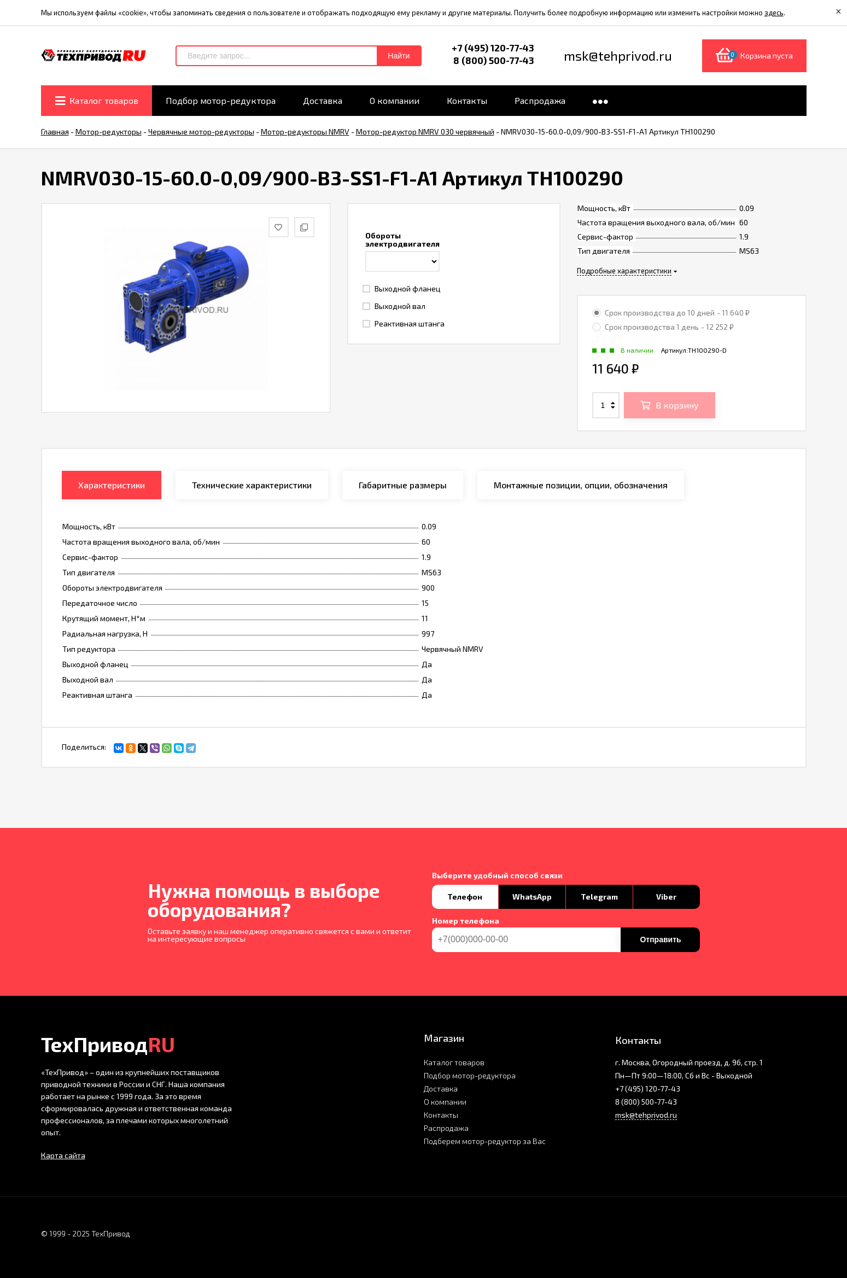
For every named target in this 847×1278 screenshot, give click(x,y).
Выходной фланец (402, 288)
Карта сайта (63, 1155)
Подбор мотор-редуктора (470, 1075)
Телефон (464, 896)
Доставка (441, 1088)
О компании (445, 1101)
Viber (666, 896)
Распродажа (446, 1128)
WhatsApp (532, 896)
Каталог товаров (454, 1062)
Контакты (441, 1114)
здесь (774, 12)
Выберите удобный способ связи (497, 875)
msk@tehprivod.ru (646, 1114)
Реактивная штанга (404, 323)
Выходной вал (394, 306)
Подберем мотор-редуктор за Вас (485, 1141)
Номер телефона (465, 921)
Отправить (660, 939)
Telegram (599, 896)
